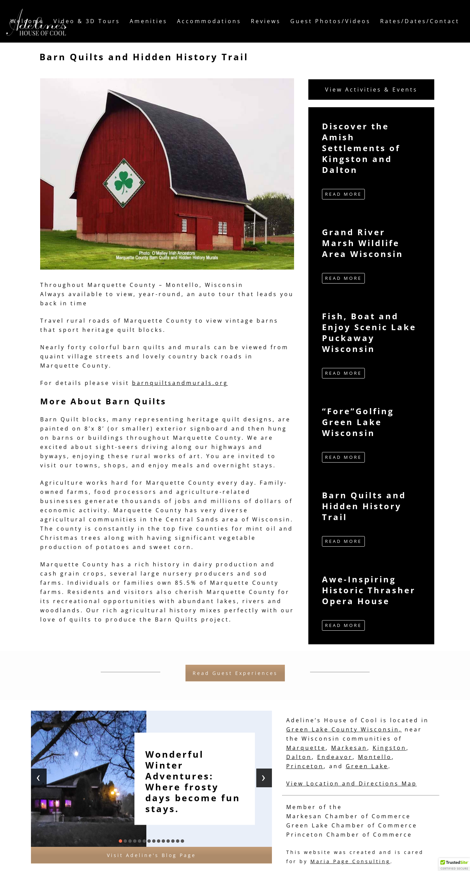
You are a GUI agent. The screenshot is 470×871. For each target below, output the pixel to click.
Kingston (389, 748)
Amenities (148, 21)
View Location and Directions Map (351, 783)
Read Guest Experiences (235, 673)
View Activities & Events (371, 89)
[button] (120, 841)
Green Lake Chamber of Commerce (351, 825)
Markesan (349, 748)
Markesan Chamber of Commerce (348, 816)
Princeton (305, 766)
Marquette (306, 748)
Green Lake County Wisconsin (342, 729)
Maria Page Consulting (350, 861)
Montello (375, 757)
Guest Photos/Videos (330, 21)
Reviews (266, 21)
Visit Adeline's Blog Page (151, 855)
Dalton (299, 757)
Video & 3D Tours (86, 21)
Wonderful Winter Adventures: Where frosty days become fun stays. (192, 781)
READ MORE (343, 194)
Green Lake (367, 766)
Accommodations (209, 21)
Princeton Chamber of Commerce (349, 834)
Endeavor (335, 757)
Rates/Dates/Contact (419, 21)
